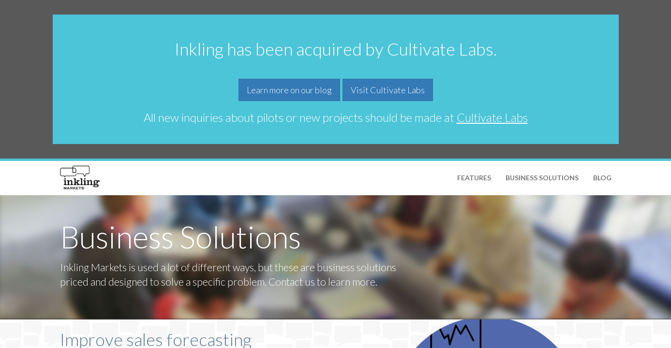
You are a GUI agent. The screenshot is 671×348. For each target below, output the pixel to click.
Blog (602, 178)
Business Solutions (542, 178)
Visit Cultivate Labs (388, 90)
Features (474, 178)
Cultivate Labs (492, 117)
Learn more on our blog (289, 90)
